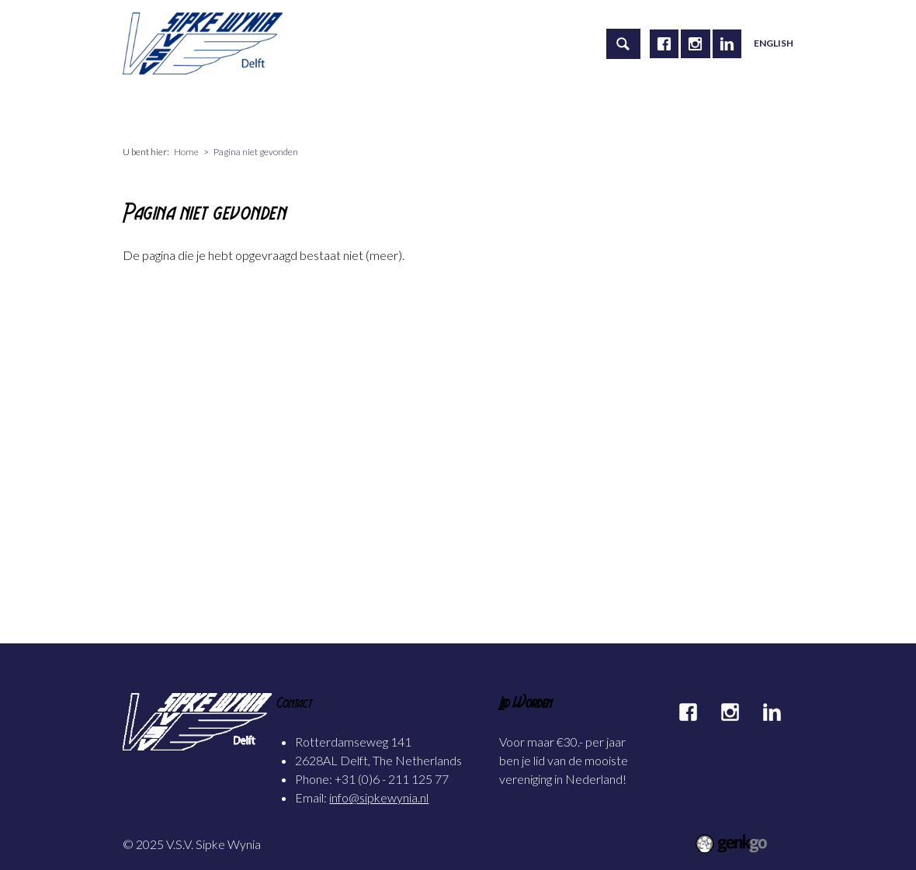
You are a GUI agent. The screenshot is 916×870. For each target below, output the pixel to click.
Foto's (520, 109)
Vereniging (220, 109)
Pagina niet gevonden (255, 152)
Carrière (386, 109)
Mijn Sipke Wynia (611, 109)
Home (151, 109)
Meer (697, 109)
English (773, 43)
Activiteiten (305, 109)
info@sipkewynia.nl (379, 797)
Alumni (456, 109)
